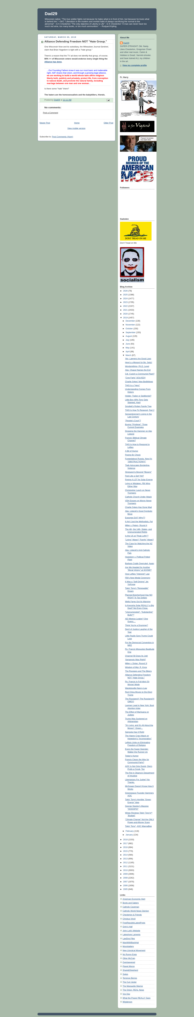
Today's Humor (132, 756)
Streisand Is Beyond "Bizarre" (138, 472)
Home (77, 123)
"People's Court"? (133, 421)
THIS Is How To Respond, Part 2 (139, 410)
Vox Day (126, 994)
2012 (125, 862)
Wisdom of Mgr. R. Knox (136, 667)
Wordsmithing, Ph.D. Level (137, 366)
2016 (125, 847)
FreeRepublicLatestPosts (134, 923)
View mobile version (76, 128)
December (131, 321)
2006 (125, 885)
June (128, 344)
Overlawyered (129, 962)
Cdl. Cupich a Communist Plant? (139, 374)
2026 (125, 291)
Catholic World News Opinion (136, 911)
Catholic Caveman (131, 907)
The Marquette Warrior (133, 986)
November (131, 325)
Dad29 (51, 13)
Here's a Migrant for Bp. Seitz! (138, 362)
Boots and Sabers (131, 903)
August (129, 336)
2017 (125, 843)
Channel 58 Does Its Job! (136, 656)
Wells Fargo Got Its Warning (138, 601)
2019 (125, 318)
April (128, 351)
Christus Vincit (129, 919)
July (128, 340)
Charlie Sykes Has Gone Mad (138, 507)
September (131, 332)
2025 (125, 295)
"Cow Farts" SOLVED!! (135, 378)
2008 (125, 878)
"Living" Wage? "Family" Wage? (139, 540)
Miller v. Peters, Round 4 (136, 525)
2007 (125, 882)
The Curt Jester (130, 982)
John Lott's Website (131, 931)
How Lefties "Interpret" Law (137, 574)
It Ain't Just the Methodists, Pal (139, 521)
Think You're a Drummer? (136, 625)
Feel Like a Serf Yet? (134, 476)
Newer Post (45, 123)
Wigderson (127, 1002)
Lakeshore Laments (131, 934)
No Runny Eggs (130, 954)
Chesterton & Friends (132, 915)
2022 (125, 306)
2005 (125, 889)
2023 (125, 302)
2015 (125, 851)
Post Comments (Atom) (62, 137)
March (129, 355)
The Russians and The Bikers (138, 671)
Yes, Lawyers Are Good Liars (138, 359)
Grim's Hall (127, 927)
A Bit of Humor (131, 451)
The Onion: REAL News (133, 990)
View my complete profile (134, 65)
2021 (125, 310)
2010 (125, 870)
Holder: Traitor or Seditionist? (138, 396)
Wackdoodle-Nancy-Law (136, 688)
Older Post (108, 123)
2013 (125, 859)
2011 (125, 866)
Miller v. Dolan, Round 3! (136, 663)
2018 (125, 839)
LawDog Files (129, 938)
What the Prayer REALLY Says (136, 998)
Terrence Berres (130, 978)
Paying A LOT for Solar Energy (139, 480)
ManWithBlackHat (131, 942)
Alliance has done (53, 62)
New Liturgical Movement (134, 950)
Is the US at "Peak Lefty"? (136, 536)
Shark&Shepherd (130, 970)
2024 (125, 298)
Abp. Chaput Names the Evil (138, 370)
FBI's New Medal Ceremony (137, 578)
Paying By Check (133, 455)
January (129, 835)
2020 (125, 314)
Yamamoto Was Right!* (135, 660)
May (128, 348)
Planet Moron (129, 966)
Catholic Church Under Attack (138, 497)
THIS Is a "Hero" (132, 385)
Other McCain (129, 958)
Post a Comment (50, 113)
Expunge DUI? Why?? (135, 518)
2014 (125, 855)
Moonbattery (128, 946)
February (130, 831)
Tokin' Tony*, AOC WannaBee (138, 826)
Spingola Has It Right (134, 732)
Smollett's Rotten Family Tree (138, 406)
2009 (125, 874)
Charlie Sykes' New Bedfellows (139, 382)
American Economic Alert (134, 899)
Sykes (125, 974)
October (129, 328)
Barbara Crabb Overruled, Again (139, 563)
